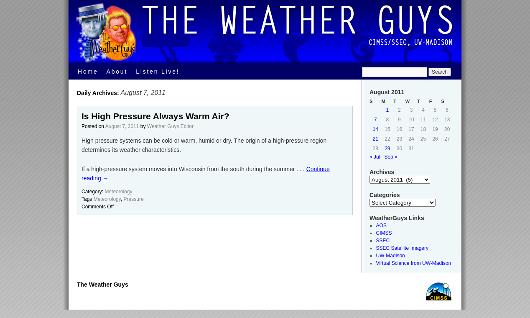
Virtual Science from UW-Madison (413, 263)
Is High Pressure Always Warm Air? (155, 116)
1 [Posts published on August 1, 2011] (387, 110)
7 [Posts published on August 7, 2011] (375, 120)
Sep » (390, 157)
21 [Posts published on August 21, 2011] (375, 139)
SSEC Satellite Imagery (402, 248)
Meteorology (118, 192)
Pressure (134, 199)
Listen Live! (157, 71)
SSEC (383, 241)
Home (88, 71)
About (117, 71)
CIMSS (384, 233)
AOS (381, 225)
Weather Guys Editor (170, 126)
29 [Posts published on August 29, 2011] (387, 148)
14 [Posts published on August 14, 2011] (375, 129)
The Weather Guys (102, 284)
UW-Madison (390, 256)
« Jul (374, 157)
